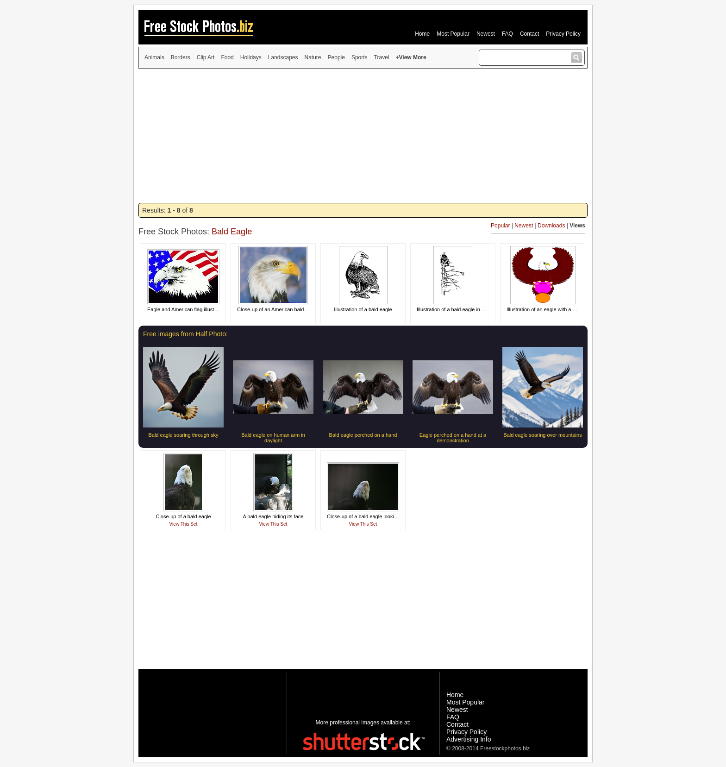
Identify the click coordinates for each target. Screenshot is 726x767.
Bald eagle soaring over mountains (542, 435)
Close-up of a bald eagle (183, 516)
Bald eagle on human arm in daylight (273, 437)
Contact (529, 34)
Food (227, 57)
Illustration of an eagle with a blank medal (553, 309)
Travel (381, 57)
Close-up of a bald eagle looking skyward (373, 516)
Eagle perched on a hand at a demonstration (452, 437)
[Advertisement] (363, 136)
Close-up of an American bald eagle (277, 309)
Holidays (251, 57)
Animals (154, 57)
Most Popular (453, 34)
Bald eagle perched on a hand (363, 435)
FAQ (507, 34)
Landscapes (283, 57)
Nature (313, 57)
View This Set (183, 524)
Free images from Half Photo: (185, 334)
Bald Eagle (232, 231)
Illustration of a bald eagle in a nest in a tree (466, 309)
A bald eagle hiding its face (273, 516)
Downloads (551, 225)
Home (422, 34)
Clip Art (206, 57)
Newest (485, 34)
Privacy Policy (563, 34)
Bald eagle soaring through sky (183, 435)
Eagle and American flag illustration (187, 309)
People (336, 57)
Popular (500, 225)
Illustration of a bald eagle (363, 309)
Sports (359, 57)
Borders (180, 57)
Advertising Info (468, 739)
